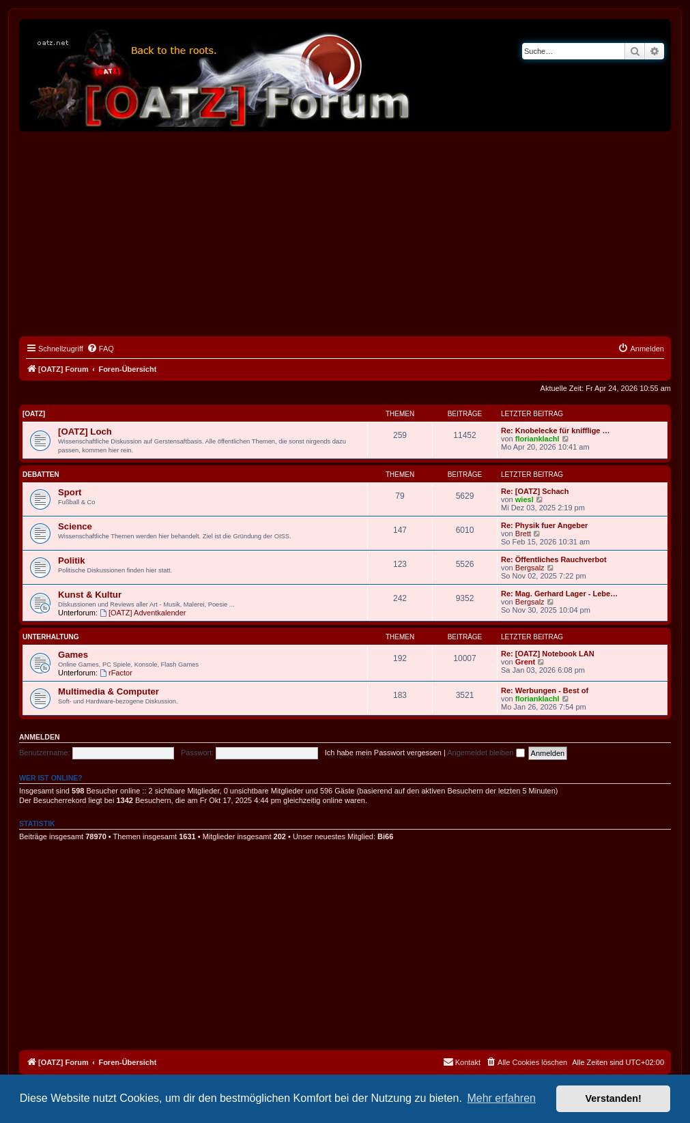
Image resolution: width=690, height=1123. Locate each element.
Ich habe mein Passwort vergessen (383, 752)
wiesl (524, 499)
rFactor (116, 673)
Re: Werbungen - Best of (544, 690)
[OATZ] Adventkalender (143, 613)
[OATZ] (34, 414)
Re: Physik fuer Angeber (544, 525)
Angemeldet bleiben (485, 752)
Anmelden (39, 737)
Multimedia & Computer (108, 691)
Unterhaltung (51, 637)
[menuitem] (100, 348)
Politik (71, 560)
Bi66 (385, 836)
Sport (69, 492)
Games (73, 655)
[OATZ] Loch (85, 431)
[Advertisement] (345, 234)
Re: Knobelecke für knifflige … (555, 430)
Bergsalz (530, 568)
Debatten (41, 474)
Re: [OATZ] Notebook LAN (547, 654)
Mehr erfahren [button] (501, 1098)
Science (75, 526)
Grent (525, 662)
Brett (523, 533)
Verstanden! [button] (614, 1098)
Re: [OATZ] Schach (535, 491)
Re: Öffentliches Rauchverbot (554, 559)
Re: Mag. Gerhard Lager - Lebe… (559, 593)
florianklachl (537, 439)
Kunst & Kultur (89, 594)
